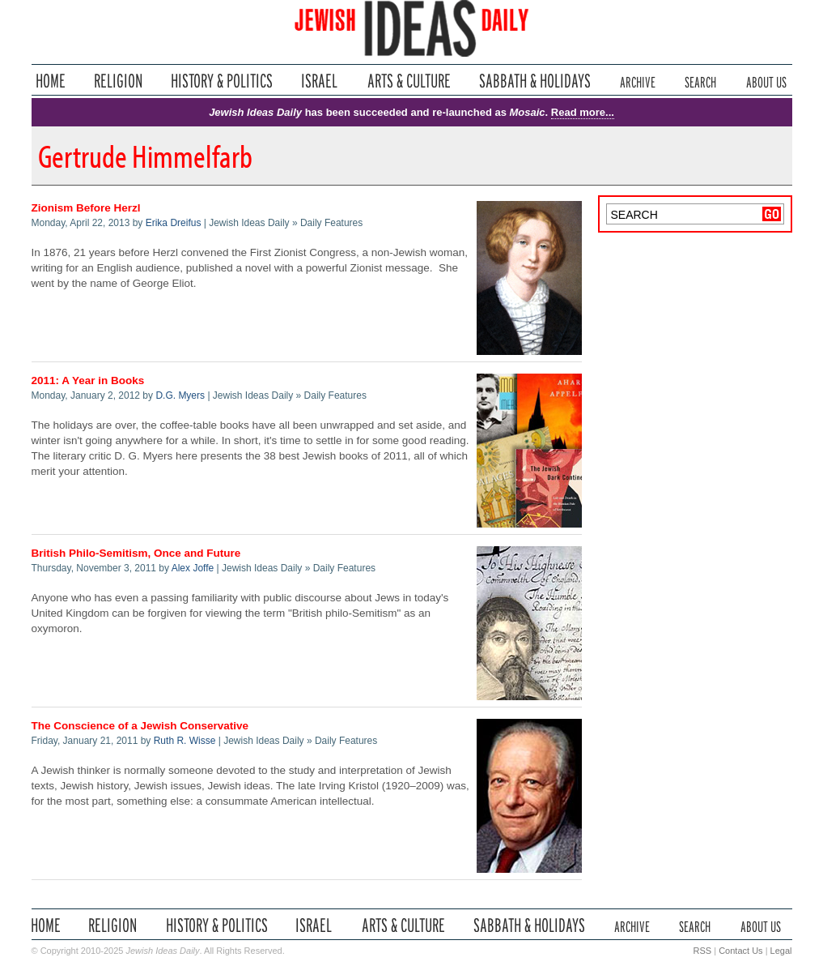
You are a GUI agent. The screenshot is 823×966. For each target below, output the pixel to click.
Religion (118, 81)
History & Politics (222, 81)
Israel (319, 81)
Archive (637, 81)
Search (700, 81)
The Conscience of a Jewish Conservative (140, 726)
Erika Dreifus (174, 223)
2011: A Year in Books (88, 380)
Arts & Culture (408, 81)
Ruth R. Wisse (185, 740)
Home (50, 81)
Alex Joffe (193, 568)
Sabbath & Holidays (534, 81)
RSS (703, 950)
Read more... (582, 112)
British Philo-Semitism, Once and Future (136, 553)
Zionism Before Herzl (86, 208)
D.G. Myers (180, 395)
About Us (766, 81)
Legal (781, 950)
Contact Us (740, 950)
